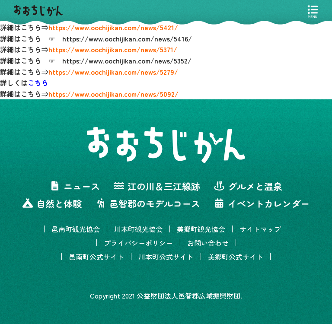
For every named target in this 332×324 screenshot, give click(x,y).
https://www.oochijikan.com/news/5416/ (127, 38)
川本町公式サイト (166, 256)
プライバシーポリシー (138, 243)
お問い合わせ (208, 243)
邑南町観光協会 (75, 229)
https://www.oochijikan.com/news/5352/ (127, 60)
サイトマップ (260, 229)
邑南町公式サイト (96, 256)
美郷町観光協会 (201, 229)
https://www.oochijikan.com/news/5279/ (113, 72)
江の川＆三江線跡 (157, 186)
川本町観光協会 (138, 229)
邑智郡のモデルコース (148, 203)
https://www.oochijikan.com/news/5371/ (112, 49)
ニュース (75, 186)
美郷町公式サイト (235, 256)
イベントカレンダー (262, 203)
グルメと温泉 (248, 186)
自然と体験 (52, 203)
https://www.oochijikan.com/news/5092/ (113, 94)
